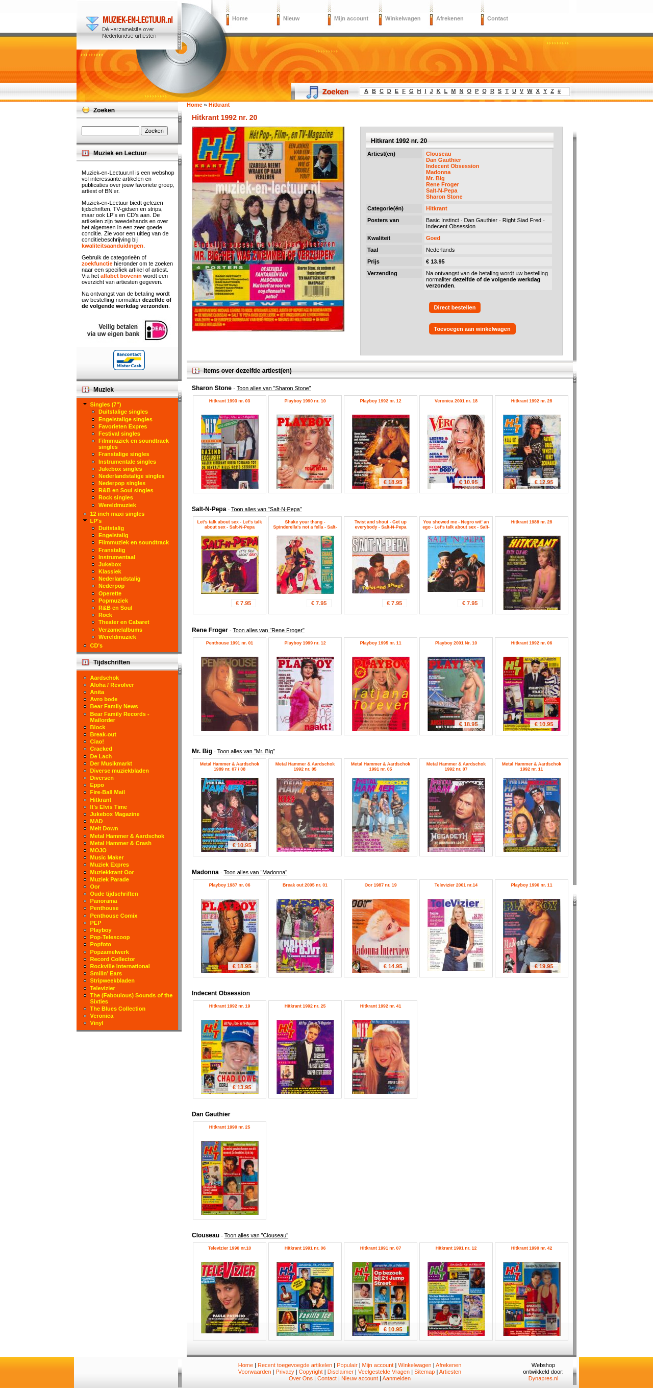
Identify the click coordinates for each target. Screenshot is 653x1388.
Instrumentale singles (127, 462)
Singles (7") (105, 404)
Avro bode (104, 699)
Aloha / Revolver (112, 685)
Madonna (438, 172)
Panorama (103, 901)
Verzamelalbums (120, 630)
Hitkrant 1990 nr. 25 (229, 1127)
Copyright (311, 1372)
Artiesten (450, 1372)
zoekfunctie (97, 263)
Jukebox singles (120, 469)
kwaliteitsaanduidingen (112, 246)
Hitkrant (436, 208)
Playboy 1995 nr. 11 (380, 642)
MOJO (98, 850)
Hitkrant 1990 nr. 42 (531, 1248)
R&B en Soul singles (126, 490)
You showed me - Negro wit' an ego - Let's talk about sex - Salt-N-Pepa (456, 527)
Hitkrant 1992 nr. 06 (531, 642)
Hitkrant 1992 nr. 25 (305, 1006)
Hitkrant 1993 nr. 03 (229, 400)
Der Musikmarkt (111, 763)
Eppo (97, 785)
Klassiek (109, 571)
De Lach (101, 756)
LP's (96, 521)
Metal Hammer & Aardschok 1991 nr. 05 (381, 766)
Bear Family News (114, 706)
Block (98, 727)
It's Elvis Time (109, 807)
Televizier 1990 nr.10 (229, 1248)
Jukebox (109, 564)
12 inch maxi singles (117, 514)
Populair (347, 1365)
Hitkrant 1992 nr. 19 (229, 1006)
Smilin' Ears (106, 973)
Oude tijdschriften (114, 894)
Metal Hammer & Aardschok (127, 836)
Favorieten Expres (122, 426)
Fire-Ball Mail (107, 792)
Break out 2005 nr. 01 (305, 885)
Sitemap (424, 1372)
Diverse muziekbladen (119, 771)
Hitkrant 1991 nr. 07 (380, 1248)
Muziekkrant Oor (112, 872)
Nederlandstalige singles (131, 476)
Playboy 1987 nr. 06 (229, 885)
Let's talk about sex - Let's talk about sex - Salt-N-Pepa (229, 524)
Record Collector (113, 959)
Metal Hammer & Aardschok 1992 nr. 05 (305, 766)
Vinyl (97, 1023)
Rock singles (115, 497)
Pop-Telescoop (110, 937)
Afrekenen (450, 18)
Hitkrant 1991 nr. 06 (305, 1248)
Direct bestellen (455, 307)
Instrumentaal (116, 557)
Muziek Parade (109, 879)
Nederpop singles (121, 483)
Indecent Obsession (453, 166)
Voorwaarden (254, 1372)
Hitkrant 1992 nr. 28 (531, 400)
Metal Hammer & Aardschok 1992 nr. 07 (456, 766)
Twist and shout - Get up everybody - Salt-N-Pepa (381, 524)
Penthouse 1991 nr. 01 (229, 642)
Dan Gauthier (443, 160)
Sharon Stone (444, 197)
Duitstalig (111, 528)
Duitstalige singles (123, 412)
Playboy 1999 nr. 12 (304, 642)
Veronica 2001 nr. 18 (456, 400)
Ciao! (97, 741)
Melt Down (104, 828)
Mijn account (351, 18)
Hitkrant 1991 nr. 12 (456, 1248)
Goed (433, 238)
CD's (96, 645)
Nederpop (111, 586)
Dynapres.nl (544, 1378)
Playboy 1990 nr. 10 (304, 400)
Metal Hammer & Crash (121, 843)
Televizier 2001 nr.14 (456, 885)
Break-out (103, 734)
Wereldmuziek (117, 505)
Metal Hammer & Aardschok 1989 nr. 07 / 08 (230, 766)
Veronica (102, 1016)
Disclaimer (341, 1372)
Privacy (285, 1372)
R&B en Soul (115, 608)
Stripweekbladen (112, 980)
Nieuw (291, 18)
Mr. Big (435, 178)
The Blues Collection (118, 1009)
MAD (96, 821)
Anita (97, 692)
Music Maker (107, 857)
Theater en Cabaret (123, 622)
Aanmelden (396, 1378)
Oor (95, 886)
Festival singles (119, 433)
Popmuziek (113, 600)
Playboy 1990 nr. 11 (531, 885)
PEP (96, 923)
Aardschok (104, 678)
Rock (105, 615)
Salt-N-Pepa (442, 190)
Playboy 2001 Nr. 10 (456, 642)
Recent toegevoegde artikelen (295, 1365)
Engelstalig (113, 535)
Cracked (101, 749)
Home (240, 18)
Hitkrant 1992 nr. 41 (380, 1006)
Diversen (102, 778)
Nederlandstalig (119, 579)
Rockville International (120, 966)
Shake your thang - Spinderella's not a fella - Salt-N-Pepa (305, 527)
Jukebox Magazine (115, 814)
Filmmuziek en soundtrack (133, 542)
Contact (497, 18)
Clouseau (438, 154)
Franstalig (111, 550)
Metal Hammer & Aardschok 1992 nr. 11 (532, 766)
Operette (109, 593)
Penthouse (104, 908)
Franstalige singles (123, 454)
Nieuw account (359, 1378)
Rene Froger (442, 184)
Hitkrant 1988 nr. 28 (531, 521)
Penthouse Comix (114, 916)
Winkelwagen (403, 18)
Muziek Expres (109, 864)
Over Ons (301, 1378)
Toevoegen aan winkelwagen (472, 329)
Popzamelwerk (109, 952)
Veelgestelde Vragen (384, 1372)
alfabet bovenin (121, 276)
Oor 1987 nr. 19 (380, 885)
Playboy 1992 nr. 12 (380, 400)
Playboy (101, 930)
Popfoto (101, 944)
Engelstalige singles (125, 419)
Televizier (102, 988)
